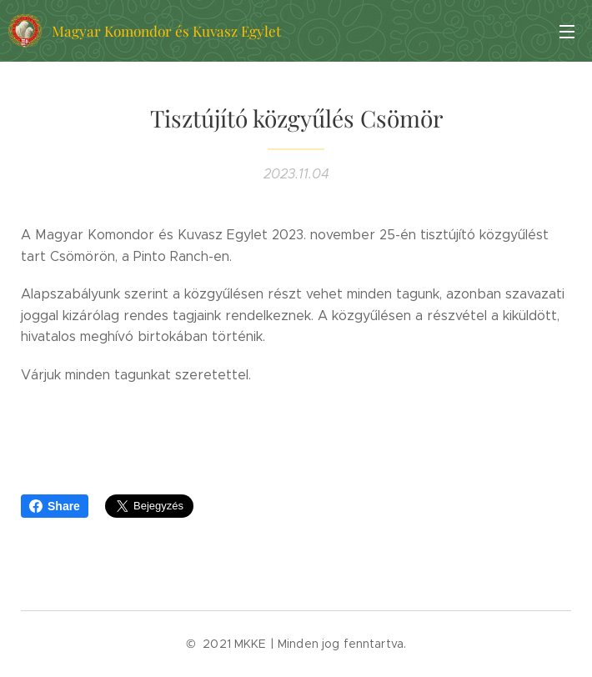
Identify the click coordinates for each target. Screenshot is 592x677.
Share (54, 506)
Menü (566, 32)
